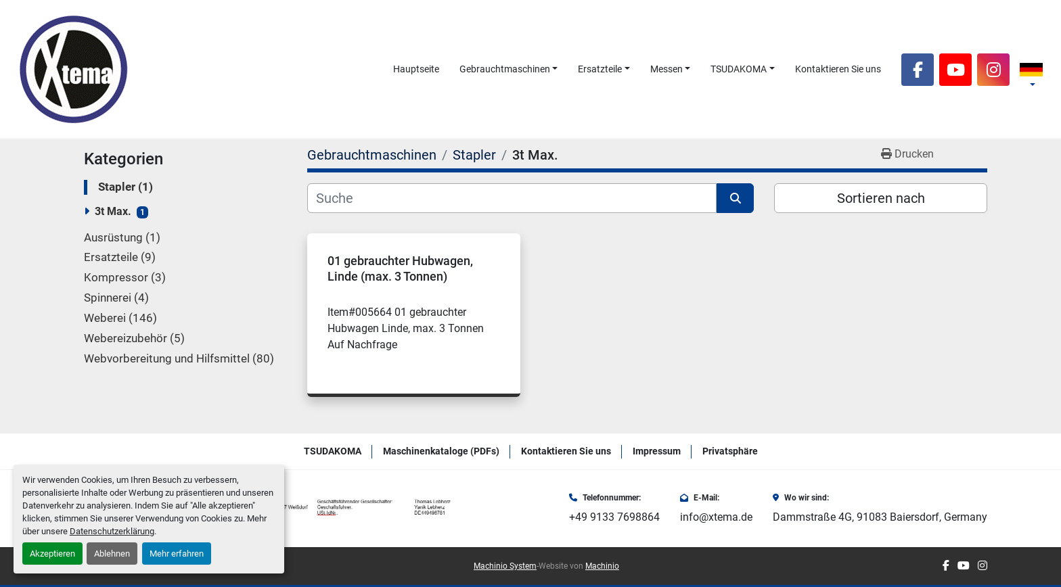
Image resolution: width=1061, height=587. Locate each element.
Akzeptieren (52, 553)
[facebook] (917, 69)
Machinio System (505, 566)
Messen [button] (666, 69)
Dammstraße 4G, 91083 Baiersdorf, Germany (880, 517)
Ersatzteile (600, 69)
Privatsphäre (730, 451)
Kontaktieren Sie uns (838, 69)
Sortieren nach (881, 198)
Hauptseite (416, 69)
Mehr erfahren (177, 553)
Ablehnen (112, 553)
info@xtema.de (716, 517)
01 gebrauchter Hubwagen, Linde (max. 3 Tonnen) (400, 268)
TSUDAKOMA (738, 69)
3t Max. (113, 211)
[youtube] (955, 69)
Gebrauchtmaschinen (504, 69)
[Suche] (512, 198)
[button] (508, 69)
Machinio (602, 566)
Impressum (657, 451)
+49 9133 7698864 (614, 517)
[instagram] (993, 69)
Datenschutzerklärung (112, 531)
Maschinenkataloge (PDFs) (441, 451)
